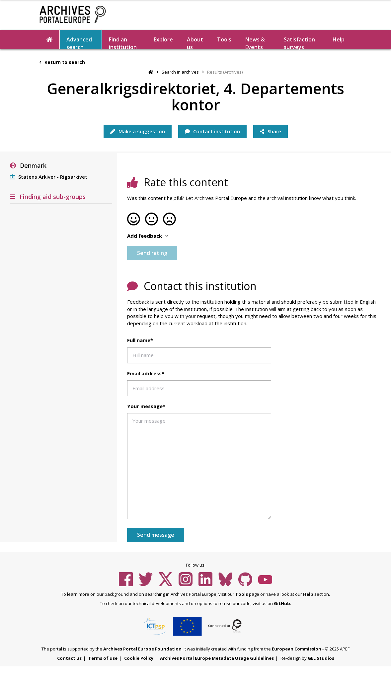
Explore (163, 39)
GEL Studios (321, 658)
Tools (224, 39)
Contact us (69, 658)
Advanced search (79, 42)
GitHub (282, 603)
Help (339, 39)
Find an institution (123, 42)
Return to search (62, 62)
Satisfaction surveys (299, 42)
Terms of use (102, 658)
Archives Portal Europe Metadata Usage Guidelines (217, 658)
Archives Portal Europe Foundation (142, 649)
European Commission (296, 649)
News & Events (255, 42)
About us (195, 42)
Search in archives (180, 72)
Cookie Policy (138, 658)
